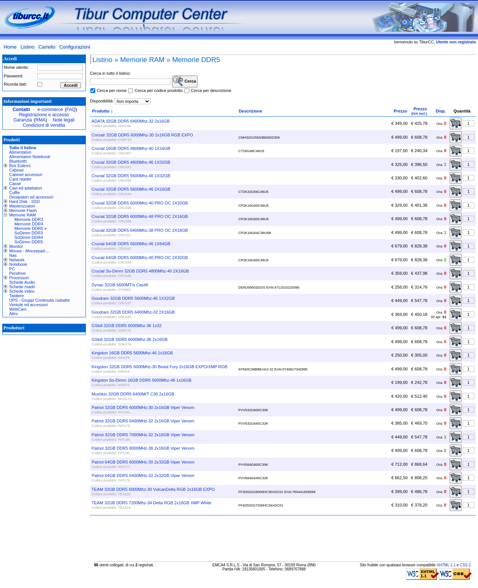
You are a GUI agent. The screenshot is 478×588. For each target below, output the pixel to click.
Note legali (63, 120)
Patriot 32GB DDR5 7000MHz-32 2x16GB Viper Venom (142, 434)
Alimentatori (20, 152)
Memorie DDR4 (29, 224)
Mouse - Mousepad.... (29, 251)
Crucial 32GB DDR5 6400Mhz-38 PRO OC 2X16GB (139, 230)
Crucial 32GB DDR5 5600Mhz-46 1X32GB (130, 175)
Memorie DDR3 (29, 219)
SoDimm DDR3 (29, 233)
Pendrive (17, 273)
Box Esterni (20, 165)
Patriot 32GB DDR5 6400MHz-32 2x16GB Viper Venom (142, 421)
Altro (13, 313)
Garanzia (22, 120)
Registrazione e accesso (44, 114)
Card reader (20, 179)
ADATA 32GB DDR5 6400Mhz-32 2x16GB (130, 121)
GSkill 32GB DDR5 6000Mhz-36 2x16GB (129, 339)
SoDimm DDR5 (29, 242)
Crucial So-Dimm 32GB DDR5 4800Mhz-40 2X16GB (140, 271)
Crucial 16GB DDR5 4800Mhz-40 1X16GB (130, 148)
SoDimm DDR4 (29, 237)
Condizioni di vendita (44, 125)
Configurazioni (74, 47)
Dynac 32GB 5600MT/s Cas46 (119, 285)
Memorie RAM (22, 215)
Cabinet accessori (26, 174)
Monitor (16, 246)
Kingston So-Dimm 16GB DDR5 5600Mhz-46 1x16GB (141, 380)
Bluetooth (18, 161)
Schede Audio (22, 282)
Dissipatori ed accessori (31, 197)
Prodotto (100, 111)
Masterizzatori (22, 206)
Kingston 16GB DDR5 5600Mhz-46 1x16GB (132, 353)
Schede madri (22, 286)
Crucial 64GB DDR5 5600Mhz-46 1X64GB (130, 243)
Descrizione (250, 111)
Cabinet (16, 170)
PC (12, 269)
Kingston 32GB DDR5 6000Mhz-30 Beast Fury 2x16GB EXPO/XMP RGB (159, 366)
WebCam (18, 309)
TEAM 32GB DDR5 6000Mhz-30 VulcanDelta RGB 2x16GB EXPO (153, 489)
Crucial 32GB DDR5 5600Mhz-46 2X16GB (130, 189)
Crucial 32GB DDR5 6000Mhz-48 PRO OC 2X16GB (139, 216)
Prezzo (400, 111)
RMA (40, 120)
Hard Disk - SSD (24, 201)
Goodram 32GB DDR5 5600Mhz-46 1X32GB (133, 298)
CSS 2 (465, 565)
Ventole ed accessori (28, 304)
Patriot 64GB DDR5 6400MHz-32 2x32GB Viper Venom (142, 475)
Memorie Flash (23, 210)
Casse (15, 183)
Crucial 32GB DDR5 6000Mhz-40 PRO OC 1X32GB (139, 203)
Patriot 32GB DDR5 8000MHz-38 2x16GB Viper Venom (142, 448)
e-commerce (50, 109)
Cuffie (14, 192)
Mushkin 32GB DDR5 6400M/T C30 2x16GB (132, 394)
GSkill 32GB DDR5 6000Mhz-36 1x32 (126, 325)
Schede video (22, 291)
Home (10, 47)
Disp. (441, 111)
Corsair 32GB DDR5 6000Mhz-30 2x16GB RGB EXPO (142, 135)
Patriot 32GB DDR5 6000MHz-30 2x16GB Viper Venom (142, 407)
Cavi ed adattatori (25, 188)
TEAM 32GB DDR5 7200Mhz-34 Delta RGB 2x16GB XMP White (151, 503)
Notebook (18, 264)
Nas (13, 255)
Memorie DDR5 (29, 228)
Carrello (46, 47)
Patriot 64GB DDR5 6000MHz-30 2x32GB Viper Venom (142, 462)
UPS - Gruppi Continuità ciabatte (39, 300)
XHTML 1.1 (446, 565)
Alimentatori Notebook (29, 156)
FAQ (71, 109)
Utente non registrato (456, 42)
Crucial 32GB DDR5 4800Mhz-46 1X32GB (130, 162)
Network (17, 260)
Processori (19, 277)
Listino (27, 47)
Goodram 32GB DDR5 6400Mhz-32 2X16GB (133, 312)
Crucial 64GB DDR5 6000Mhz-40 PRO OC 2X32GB (139, 257)
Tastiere (16, 295)
